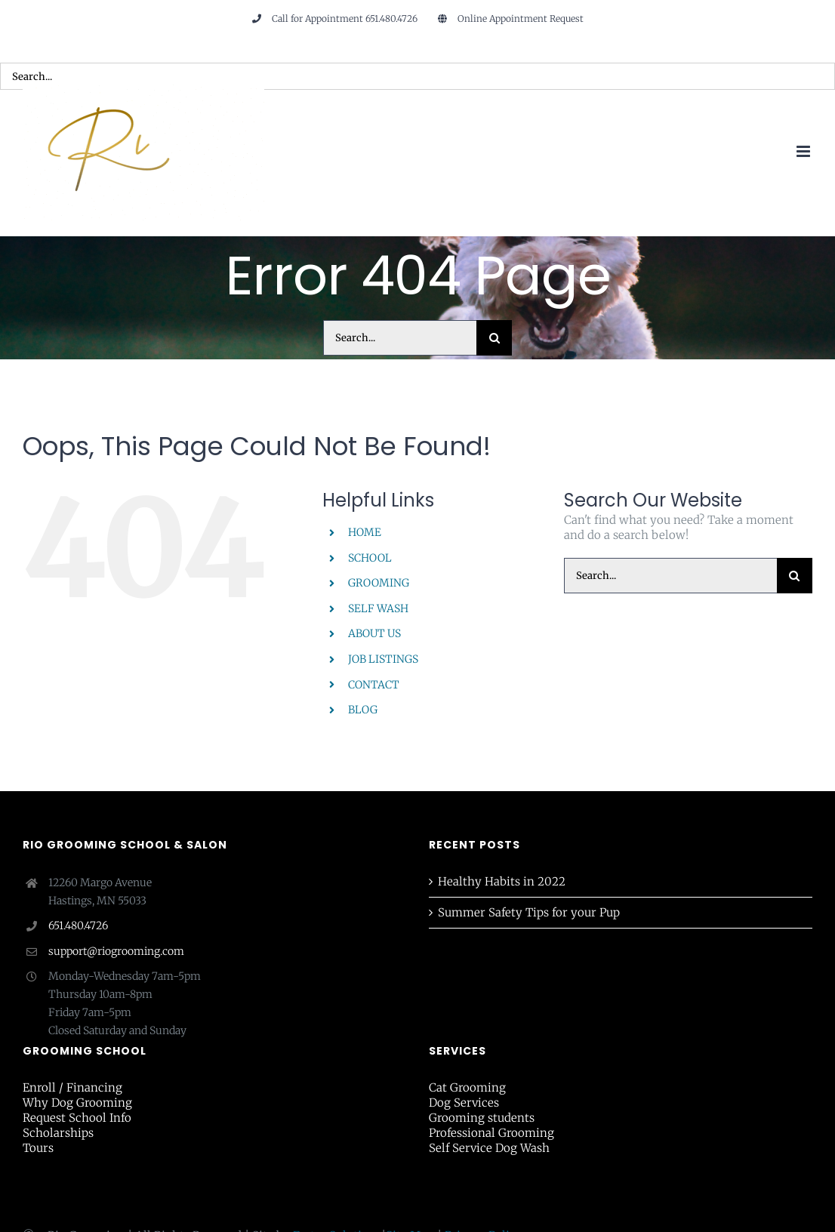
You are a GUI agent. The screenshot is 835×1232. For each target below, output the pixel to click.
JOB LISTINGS (383, 659)
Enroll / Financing (72, 1087)
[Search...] (399, 338)
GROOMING (378, 583)
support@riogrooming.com (116, 951)
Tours (38, 1148)
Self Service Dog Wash (489, 1148)
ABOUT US (374, 633)
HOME (364, 532)
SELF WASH (378, 608)
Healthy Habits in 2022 (501, 881)
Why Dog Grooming (77, 1102)
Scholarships (58, 1133)
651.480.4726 (78, 925)
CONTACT (373, 684)
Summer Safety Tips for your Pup (529, 912)
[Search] (494, 338)
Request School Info (77, 1117)
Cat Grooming (467, 1087)
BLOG (362, 709)
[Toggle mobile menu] (804, 151)
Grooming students (482, 1117)
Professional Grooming (491, 1133)
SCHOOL (370, 558)
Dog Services (464, 1102)
